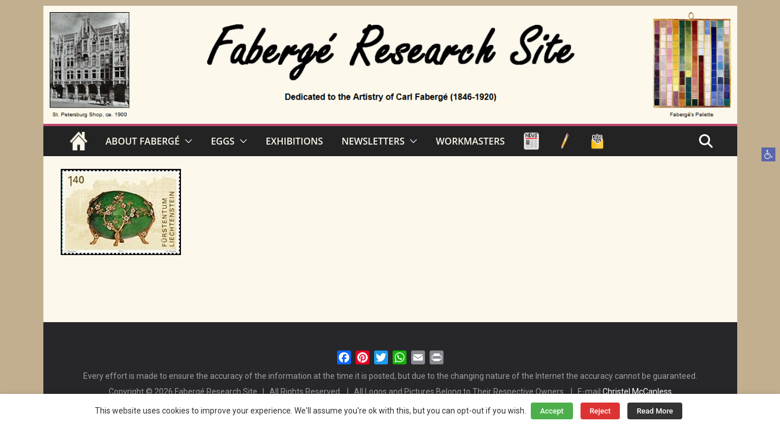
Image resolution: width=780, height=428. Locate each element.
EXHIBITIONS (294, 141)
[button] (768, 154)
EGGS (223, 141)
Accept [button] (552, 411)
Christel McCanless (637, 391)
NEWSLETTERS (373, 141)
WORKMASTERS (470, 141)
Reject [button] (600, 411)
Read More (655, 411)
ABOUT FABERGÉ (143, 141)
